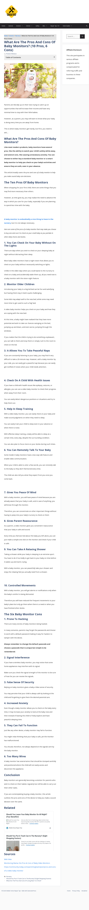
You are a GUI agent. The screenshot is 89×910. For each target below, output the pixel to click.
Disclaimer (84, 907)
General (10, 26)
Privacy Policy (76, 907)
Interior (30, 26)
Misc (46, 26)
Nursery (9, 893)
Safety (37, 26)
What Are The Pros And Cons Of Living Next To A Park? (23, 897)
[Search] (82, 36)
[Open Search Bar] (86, 26)
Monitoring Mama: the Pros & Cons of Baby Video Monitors (27, 879)
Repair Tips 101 (55, 26)
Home (3, 26)
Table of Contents (13, 57)
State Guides (68, 26)
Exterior (20, 26)
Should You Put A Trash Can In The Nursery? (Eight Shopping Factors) (28, 895)
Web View (8, 875)
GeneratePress (31, 907)
